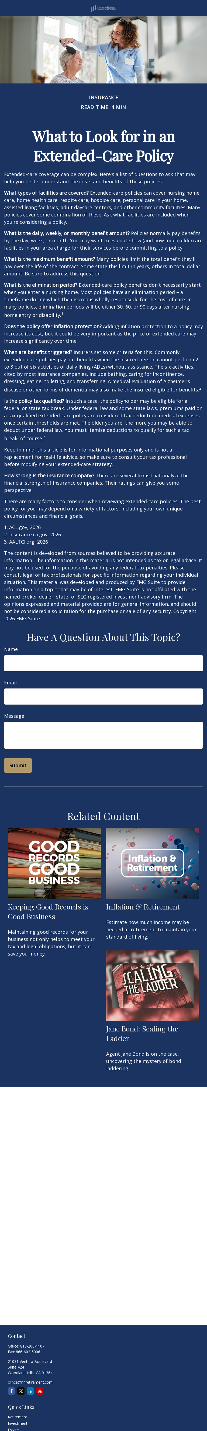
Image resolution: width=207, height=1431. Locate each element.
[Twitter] (21, 1391)
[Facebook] (11, 1391)
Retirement (17, 1416)
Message (14, 716)
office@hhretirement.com (30, 1382)
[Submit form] (18, 765)
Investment (17, 1423)
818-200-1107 (32, 1346)
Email (10, 682)
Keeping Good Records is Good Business (48, 911)
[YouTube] (39, 1391)
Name (11, 649)
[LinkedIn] (30, 1391)
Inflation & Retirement (143, 906)
